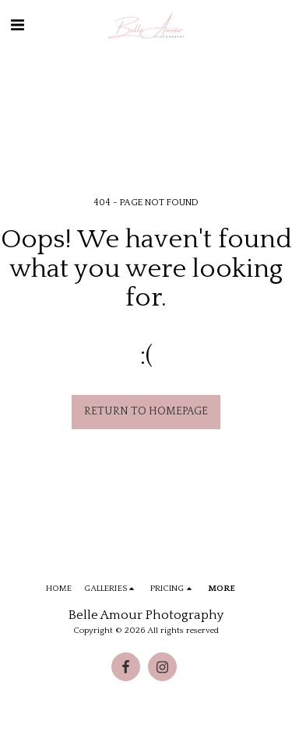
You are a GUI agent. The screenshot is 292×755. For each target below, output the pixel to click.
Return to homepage (146, 411)
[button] (17, 26)
